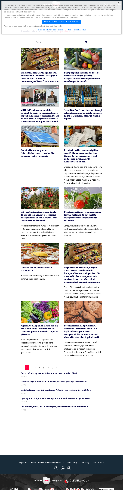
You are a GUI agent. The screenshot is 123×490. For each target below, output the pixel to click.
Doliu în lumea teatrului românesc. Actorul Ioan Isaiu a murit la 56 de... (56, 390)
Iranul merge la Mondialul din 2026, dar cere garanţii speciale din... (54, 381)
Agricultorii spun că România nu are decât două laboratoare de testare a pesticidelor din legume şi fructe (39, 330)
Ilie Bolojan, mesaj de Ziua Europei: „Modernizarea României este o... (55, 406)
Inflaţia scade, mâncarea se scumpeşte (36, 269)
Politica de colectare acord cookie (50, 30)
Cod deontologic (71, 462)
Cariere (33, 462)
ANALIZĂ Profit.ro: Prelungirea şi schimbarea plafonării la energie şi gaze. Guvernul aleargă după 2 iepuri (83, 114)
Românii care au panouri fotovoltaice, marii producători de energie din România (39, 153)
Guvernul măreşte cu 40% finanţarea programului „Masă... (50, 373)
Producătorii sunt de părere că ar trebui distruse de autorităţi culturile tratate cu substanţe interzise (82, 216)
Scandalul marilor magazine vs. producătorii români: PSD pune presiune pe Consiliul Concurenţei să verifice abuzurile (39, 77)
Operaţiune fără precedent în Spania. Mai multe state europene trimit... (56, 398)
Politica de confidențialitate (49, 462)
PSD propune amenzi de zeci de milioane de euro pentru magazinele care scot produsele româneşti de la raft (82, 77)
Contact (101, 462)
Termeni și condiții (88, 462)
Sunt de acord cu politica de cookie (61, 22)
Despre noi (22, 462)
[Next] (57, 367)
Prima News (42, 480)
